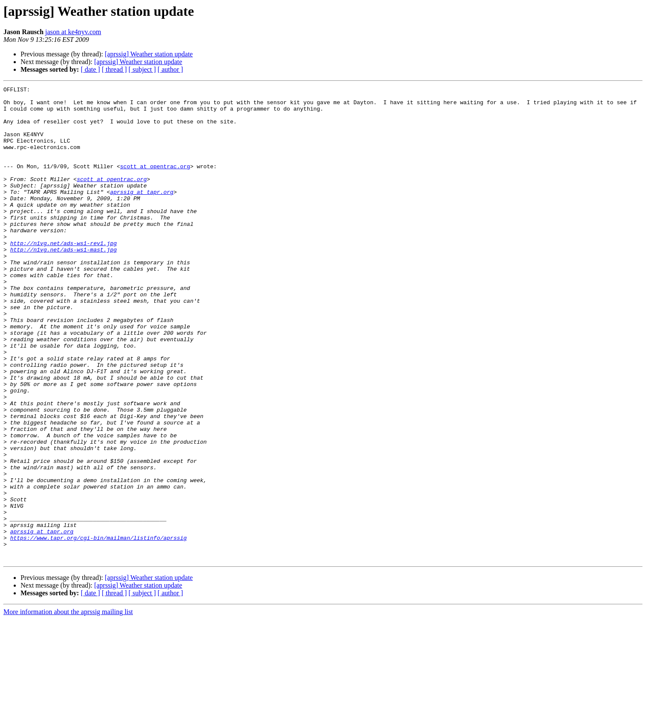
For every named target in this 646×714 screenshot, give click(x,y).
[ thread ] (114, 69)
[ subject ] (142, 69)
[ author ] (170, 69)
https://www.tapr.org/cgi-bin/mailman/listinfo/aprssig (98, 628)
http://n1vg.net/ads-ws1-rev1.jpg (63, 275)
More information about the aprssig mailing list (68, 706)
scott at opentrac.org (155, 183)
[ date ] (90, 69)
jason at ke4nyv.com (73, 31)
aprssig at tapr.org (141, 213)
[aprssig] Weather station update (149, 54)
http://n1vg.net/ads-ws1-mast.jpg (63, 283)
